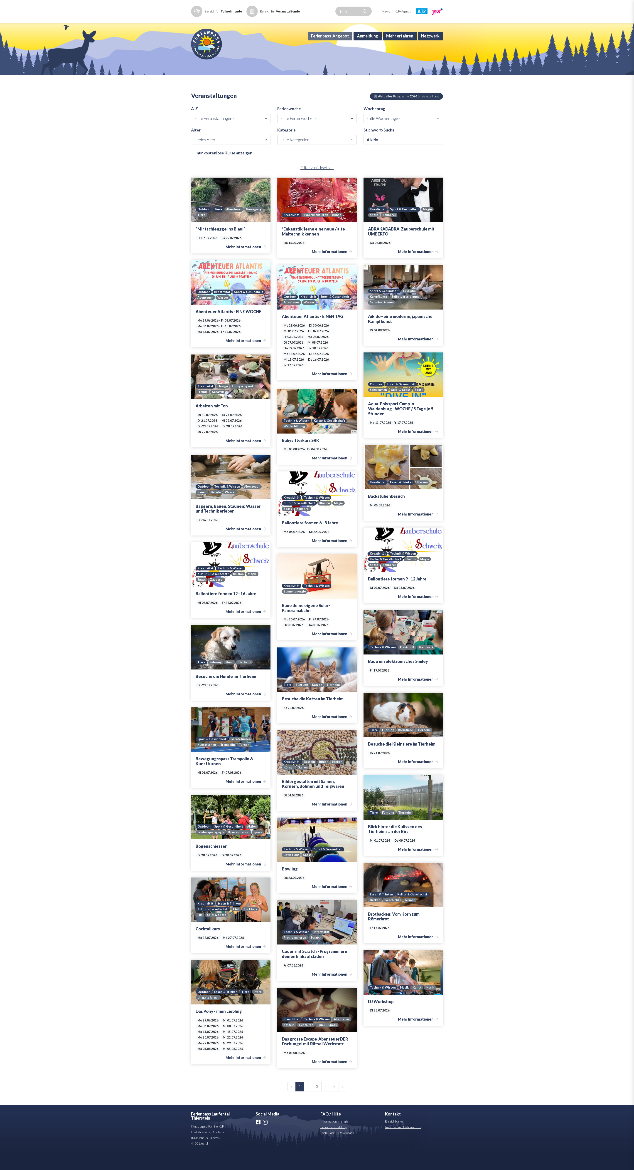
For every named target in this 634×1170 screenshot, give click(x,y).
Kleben (339, 778)
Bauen (201, 509)
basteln (309, 1036)
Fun (200, 932)
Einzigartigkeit (244, 403)
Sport (419, 407)
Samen (303, 784)
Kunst (338, 232)
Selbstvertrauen (382, 319)
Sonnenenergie (295, 608)
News (386, 11)
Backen (424, 499)
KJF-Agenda (403, 11)
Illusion (325, 520)
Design (223, 403)
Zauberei (389, 232)
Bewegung (256, 226)
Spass (374, 232)
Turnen (245, 762)
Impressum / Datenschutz (403, 1144)
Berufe (216, 509)
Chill (236, 926)
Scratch (316, 954)
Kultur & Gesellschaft (330, 437)
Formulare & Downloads (337, 1150)
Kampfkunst (379, 313)
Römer (411, 917)
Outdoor (204, 226)
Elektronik (408, 664)
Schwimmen (378, 407)
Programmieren (295, 954)
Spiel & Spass (401, 407)
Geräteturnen (241, 756)
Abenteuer (236, 226)
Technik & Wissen (297, 437)
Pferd (201, 1014)
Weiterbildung (294, 443)
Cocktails (251, 926)
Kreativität (292, 232)
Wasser (257, 314)
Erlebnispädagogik (211, 849)
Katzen (317, 702)
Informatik (322, 948)
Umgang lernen (221, 1014)
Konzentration (240, 849)
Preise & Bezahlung (333, 1144)
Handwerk (428, 664)
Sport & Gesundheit (405, 226)
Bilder (324, 778)
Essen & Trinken (403, 499)
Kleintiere (406, 747)
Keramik (218, 409)
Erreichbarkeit (395, 1138)
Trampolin (228, 762)
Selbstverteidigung (406, 313)
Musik (405, 1004)
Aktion (254, 843)
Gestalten (326, 1036)
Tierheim (245, 679)
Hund (230, 679)
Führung (216, 679)
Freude (202, 409)
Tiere (219, 226)
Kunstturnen (206, 762)
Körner (289, 784)
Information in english (335, 1138)
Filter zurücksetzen (317, 184)
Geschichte (393, 917)
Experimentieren (317, 232)
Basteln (310, 778)
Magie (429, 226)
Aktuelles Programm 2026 (407, 112)
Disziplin (410, 308)
